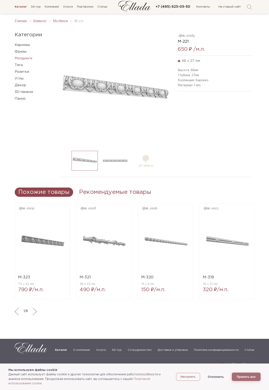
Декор (20, 85)
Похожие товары (44, 192)
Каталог (39, 20)
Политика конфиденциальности (216, 350)
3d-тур (36, 7)
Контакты (203, 7)
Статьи (102, 7)
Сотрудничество (140, 350)
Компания (52, 7)
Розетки (22, 71)
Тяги (19, 65)
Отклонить (216, 376)
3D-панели (24, 92)
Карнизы (22, 45)
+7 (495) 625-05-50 (173, 6)
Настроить (188, 376)
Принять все (246, 376)
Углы (19, 78)
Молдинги (60, 20)
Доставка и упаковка (173, 350)
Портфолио (85, 7)
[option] (115, 90)
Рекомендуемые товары (115, 192)
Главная (21, 20)
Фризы (20, 51)
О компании (81, 350)
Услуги (68, 7)
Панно (20, 98)
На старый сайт (230, 7)
